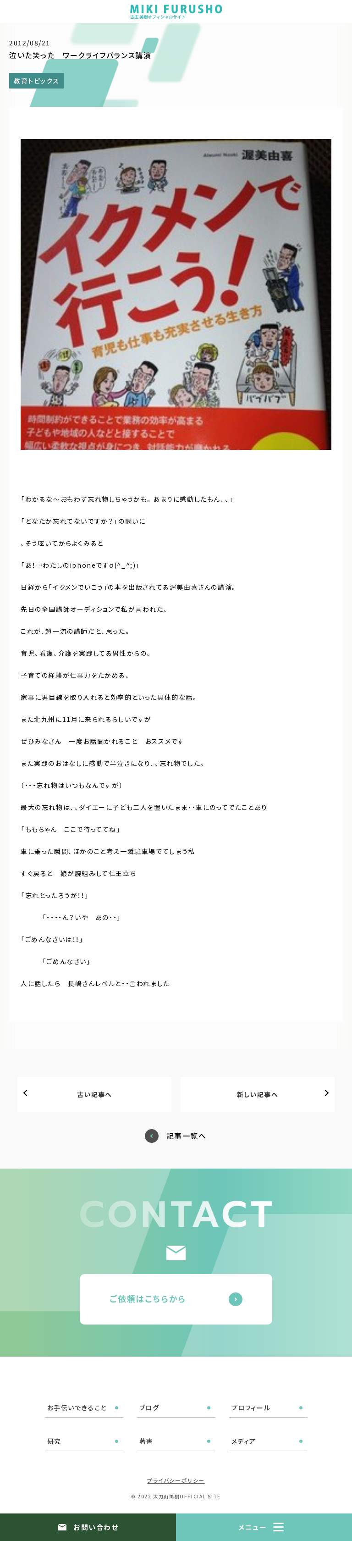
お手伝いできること (77, 1407)
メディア (243, 1441)
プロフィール (251, 1407)
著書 (146, 1441)
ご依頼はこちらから (148, 1298)
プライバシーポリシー (176, 1480)
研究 (54, 1441)
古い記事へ (94, 1094)
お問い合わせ (95, 1527)
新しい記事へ (257, 1094)
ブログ (149, 1407)
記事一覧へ (186, 1136)
